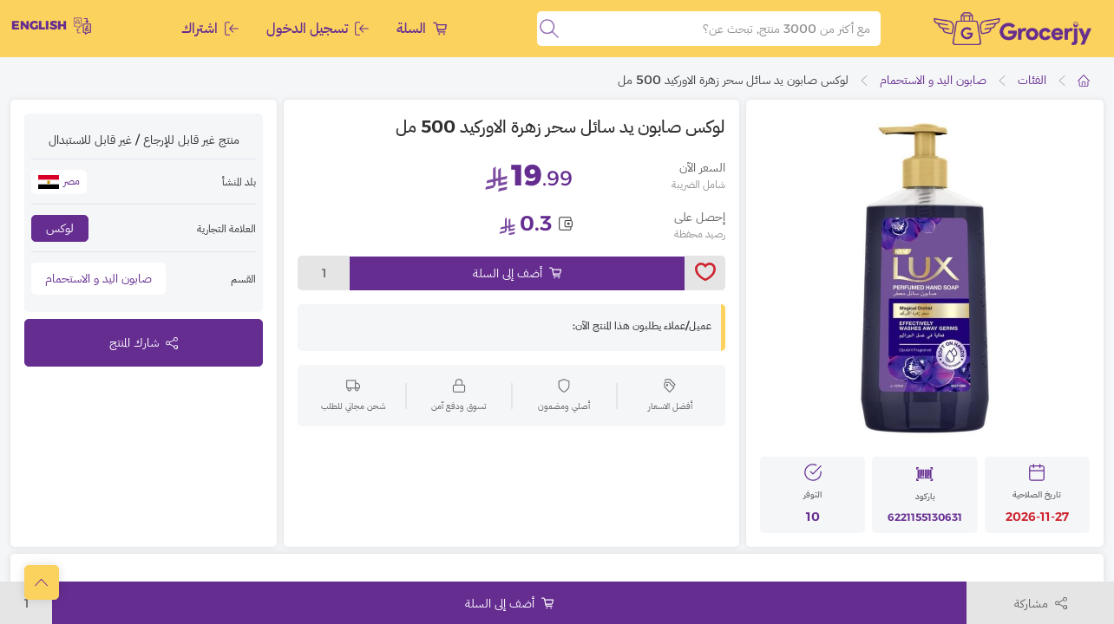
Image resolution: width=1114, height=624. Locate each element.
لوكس (60, 228)
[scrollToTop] (41, 582)
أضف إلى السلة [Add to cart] (517, 273)
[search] (549, 28)
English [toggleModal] (51, 26)
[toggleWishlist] (705, 273)
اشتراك (210, 28)
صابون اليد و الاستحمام (933, 80)
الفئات (1032, 80)
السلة (421, 28)
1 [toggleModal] (324, 273)
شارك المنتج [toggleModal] (143, 342)
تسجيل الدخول (317, 28)
